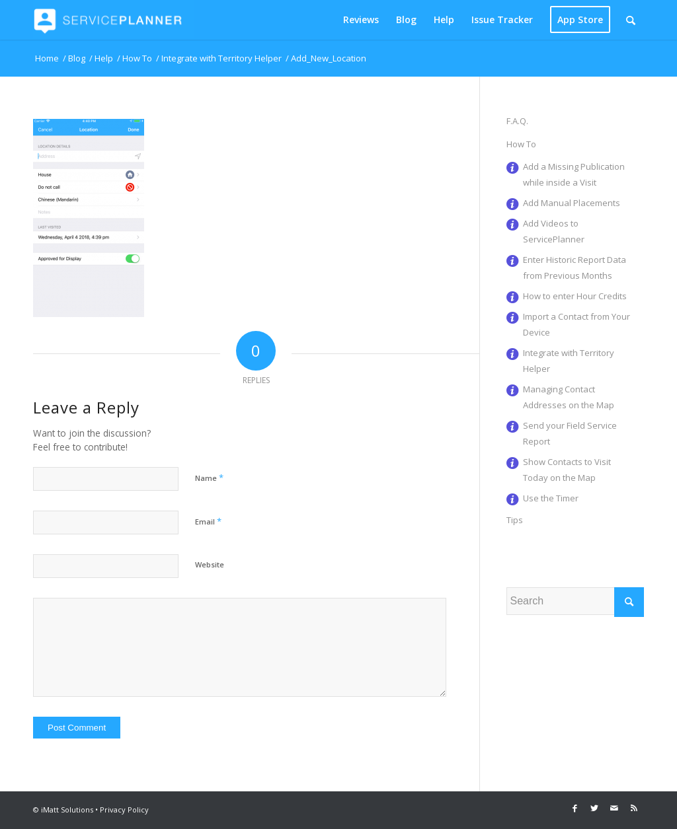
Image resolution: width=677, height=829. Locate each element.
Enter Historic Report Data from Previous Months (574, 267)
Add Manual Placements (571, 203)
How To (521, 144)
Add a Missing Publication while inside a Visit (574, 174)
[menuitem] (361, 20)
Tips (514, 520)
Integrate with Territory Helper (568, 361)
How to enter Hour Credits (575, 296)
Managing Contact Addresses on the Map (568, 397)
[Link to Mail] (614, 808)
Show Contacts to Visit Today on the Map (567, 470)
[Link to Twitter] (594, 808)
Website (209, 564)
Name (209, 478)
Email (208, 521)
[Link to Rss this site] (634, 808)
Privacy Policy (124, 809)
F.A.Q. (517, 121)
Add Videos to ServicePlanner (553, 231)
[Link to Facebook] (574, 808)
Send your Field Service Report (570, 433)
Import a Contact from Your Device (576, 324)
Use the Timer (550, 498)
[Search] (630, 20)
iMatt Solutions (67, 809)
